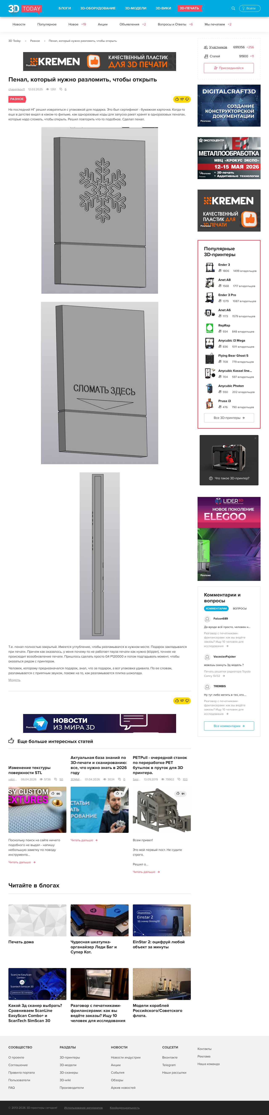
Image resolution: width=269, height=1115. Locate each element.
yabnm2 (13, 779)
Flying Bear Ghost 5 (233, 356)
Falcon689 (221, 618)
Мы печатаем (218, 24)
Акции (103, 24)
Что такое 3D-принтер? (232, 478)
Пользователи (19, 1080)
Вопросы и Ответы (175, 24)
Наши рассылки (174, 1072)
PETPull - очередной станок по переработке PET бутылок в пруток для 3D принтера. (160, 765)
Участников (218, 47)
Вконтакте (170, 1057)
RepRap (224, 325)
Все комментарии (227, 726)
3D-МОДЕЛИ (135, 8)
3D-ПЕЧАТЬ (189, 8)
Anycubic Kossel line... (235, 371)
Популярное (47, 24)
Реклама (31, 65)
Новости (19, 24)
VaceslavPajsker (225, 656)
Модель (14, 680)
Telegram (169, 1065)
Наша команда (209, 1064)
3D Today (14, 41)
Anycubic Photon (231, 386)
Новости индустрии (126, 1057)
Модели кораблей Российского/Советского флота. (157, 1010)
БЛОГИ (65, 8)
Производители (72, 1088)
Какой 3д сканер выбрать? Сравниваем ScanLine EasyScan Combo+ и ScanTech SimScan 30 (35, 1013)
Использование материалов (83, 1108)
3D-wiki (65, 1080)
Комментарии (216, 608)
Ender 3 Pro (227, 295)
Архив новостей (123, 1088)
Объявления (133, 24)
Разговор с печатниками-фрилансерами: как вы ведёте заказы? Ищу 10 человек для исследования (98, 1013)
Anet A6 (224, 310)
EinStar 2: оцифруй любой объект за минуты (159, 944)
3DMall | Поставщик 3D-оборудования (76, 779)
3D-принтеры (70, 1057)
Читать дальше (19, 862)
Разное (35, 41)
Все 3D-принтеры (227, 418)
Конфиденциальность (125, 1108)
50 (61, 779)
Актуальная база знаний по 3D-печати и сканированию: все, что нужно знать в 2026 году (99, 765)
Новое (77, 24)
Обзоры (117, 1080)
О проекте (16, 1057)
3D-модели (68, 1065)
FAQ (11, 1088)
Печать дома (21, 942)
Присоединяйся (229, 68)
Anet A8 (224, 280)
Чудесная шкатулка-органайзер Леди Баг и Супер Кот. (94, 947)
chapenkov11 (16, 89)
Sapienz (137, 779)
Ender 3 (224, 265)
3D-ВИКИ (163, 8)
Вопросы (240, 608)
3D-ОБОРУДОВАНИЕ (98, 8)
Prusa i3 (224, 401)
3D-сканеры (69, 1072)
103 (185, 779)
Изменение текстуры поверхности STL (29, 770)
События (117, 1072)
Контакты (204, 1049)
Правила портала (21, 1072)
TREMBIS (220, 686)
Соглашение (18, 1065)
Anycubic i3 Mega (231, 340)
